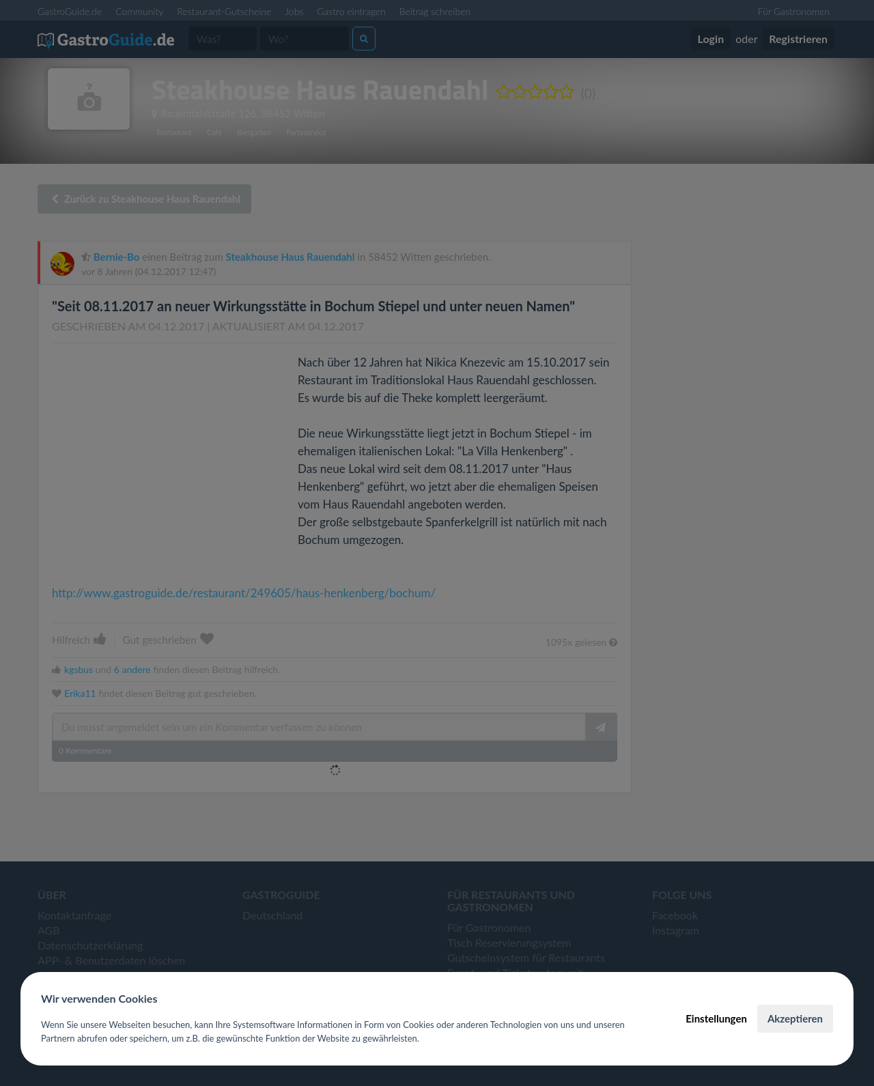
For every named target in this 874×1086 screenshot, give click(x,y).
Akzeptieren (795, 1018)
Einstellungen (716, 1018)
